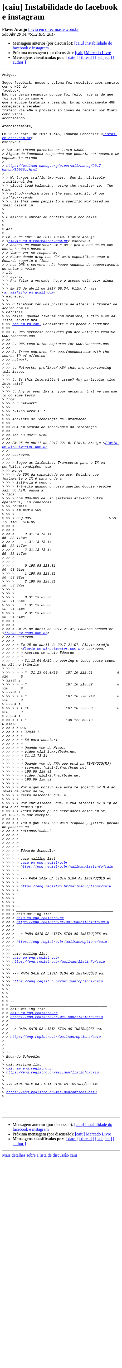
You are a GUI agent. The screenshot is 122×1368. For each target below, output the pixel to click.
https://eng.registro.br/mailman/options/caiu (66, 1049)
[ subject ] (103, 57)
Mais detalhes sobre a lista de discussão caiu (39, 1363)
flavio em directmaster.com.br (53, 29)
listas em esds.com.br (25, 745)
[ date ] (71, 57)
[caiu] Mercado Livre (93, 52)
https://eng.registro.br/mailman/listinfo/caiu (67, 1025)
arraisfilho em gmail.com (28, 336)
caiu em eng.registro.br (44, 1020)
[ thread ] (86, 57)
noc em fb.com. (26, 374)
